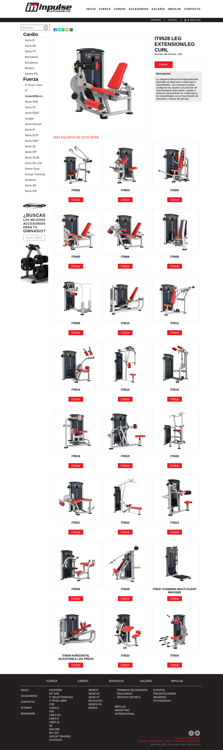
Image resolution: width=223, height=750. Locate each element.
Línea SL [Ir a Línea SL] (54, 722)
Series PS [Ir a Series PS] (31, 73)
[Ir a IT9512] (175, 298)
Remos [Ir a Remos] (29, 68)
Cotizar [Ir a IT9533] (125, 665)
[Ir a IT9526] (77, 564)
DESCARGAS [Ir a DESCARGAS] (124, 693)
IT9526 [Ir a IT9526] (76, 589)
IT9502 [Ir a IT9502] (76, 190)
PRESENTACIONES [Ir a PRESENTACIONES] (164, 693)
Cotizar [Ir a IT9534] (174, 665)
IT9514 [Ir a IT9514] (76, 389)
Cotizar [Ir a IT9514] (75, 399)
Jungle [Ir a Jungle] (29, 118)
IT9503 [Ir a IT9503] (125, 190)
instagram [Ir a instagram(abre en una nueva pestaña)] (185, 20)
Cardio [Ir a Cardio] (30, 34)
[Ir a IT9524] (175, 497)
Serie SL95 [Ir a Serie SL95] (32, 157)
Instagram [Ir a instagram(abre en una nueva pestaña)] (197, 733)
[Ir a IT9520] (175, 431)
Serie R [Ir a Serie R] (30, 40)
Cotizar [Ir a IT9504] (174, 199)
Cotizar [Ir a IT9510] (125, 332)
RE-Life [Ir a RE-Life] (54, 733)
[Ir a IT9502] (77, 165)
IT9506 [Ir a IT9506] (125, 256)
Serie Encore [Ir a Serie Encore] (33, 124)
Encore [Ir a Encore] (54, 729)
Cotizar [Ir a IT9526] (75, 598)
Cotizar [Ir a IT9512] (174, 332)
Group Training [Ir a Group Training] (35, 174)
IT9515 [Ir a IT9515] (125, 389)
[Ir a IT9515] (126, 364)
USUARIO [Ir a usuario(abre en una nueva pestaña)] (156, 19)
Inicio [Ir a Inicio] (24, 690)
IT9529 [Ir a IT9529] (125, 589)
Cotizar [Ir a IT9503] (125, 199)
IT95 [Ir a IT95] (51, 704)
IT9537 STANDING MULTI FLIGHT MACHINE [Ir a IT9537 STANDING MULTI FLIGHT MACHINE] (174, 589)
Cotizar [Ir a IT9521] (75, 532)
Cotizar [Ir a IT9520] (174, 465)
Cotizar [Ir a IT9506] (125, 266)
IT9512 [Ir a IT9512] (174, 323)
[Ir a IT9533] (126, 630)
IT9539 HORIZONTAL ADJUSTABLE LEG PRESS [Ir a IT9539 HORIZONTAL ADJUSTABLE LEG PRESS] (76, 656)
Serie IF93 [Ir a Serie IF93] (31, 101)
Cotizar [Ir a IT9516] (174, 399)
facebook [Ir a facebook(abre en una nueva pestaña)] (188, 20)
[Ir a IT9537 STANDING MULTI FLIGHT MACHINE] (175, 564)
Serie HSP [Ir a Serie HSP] (31, 140)
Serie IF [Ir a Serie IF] (30, 129)
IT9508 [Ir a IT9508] (174, 256)
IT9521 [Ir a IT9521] (76, 522)
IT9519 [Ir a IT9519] (125, 456)
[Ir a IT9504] (175, 165)
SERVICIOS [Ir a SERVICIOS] (116, 681)
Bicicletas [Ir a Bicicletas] (31, 57)
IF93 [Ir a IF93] (51, 711)
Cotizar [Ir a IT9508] (174, 266)
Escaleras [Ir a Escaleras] (31, 62)
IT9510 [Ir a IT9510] (125, 323)
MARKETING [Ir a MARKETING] (122, 710)
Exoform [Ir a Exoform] (55, 690)
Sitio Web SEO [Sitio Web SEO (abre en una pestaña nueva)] (159, 744)
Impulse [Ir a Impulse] (174, 9)
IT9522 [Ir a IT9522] (125, 522)
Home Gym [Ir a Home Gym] (32, 168)
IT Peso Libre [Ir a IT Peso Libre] (33, 85)
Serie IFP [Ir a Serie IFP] (31, 152)
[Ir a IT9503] (126, 165)
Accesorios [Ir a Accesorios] (139, 9)
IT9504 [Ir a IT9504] (174, 190)
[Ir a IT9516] (175, 364)
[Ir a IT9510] (126, 298)
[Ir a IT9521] (77, 497)
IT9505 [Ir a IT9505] (76, 256)
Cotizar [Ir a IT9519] (125, 465)
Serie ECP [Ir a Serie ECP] (31, 135)
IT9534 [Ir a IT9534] (174, 655)
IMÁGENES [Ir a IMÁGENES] (159, 697)
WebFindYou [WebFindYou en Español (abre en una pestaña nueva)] (193, 744)
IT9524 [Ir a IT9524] (174, 522)
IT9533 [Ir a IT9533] (125, 655)
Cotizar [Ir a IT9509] (75, 332)
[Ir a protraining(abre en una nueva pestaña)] (34, 242)
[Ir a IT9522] (126, 497)
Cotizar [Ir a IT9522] (125, 532)
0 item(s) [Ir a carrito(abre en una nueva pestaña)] (172, 19)
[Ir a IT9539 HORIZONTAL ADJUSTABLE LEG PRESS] (77, 630)
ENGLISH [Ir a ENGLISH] (195, 20)
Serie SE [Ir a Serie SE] (30, 185)
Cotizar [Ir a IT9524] (174, 532)
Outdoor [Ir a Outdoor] (30, 179)
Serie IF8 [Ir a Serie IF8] (31, 191)
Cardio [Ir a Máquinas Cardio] (120, 9)
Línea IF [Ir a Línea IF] (54, 718)
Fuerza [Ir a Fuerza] (105, 9)
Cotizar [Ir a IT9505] (75, 266)
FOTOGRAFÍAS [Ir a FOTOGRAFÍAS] (162, 700)
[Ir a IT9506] (126, 231)
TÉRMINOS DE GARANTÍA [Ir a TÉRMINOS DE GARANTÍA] (132, 690)
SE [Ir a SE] (50, 725)
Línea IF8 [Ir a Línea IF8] (55, 715)
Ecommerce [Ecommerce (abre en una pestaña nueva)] (174, 744)
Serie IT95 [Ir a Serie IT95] (31, 96)
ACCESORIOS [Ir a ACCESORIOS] (29, 696)
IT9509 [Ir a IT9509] (76, 323)
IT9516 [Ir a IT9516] (174, 389)
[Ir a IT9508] (175, 231)
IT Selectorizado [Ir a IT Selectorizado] (34, 91)
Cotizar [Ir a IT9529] (125, 598)
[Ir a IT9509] (77, 298)
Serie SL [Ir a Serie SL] (30, 146)
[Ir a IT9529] (126, 564)
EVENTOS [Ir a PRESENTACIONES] (159, 690)
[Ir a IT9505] (77, 231)
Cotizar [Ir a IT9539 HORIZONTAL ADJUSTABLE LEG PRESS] (75, 665)
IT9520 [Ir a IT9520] (174, 456)
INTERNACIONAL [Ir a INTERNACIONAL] (125, 713)
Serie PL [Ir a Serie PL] (30, 107)
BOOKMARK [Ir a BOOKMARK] (28, 713)
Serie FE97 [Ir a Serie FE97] (32, 113)
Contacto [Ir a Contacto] (192, 9)
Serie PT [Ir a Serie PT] (30, 51)
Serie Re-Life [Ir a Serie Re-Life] (33, 163)
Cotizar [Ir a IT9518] (75, 465)
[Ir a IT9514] (77, 364)
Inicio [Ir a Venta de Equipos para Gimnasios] (91, 9)
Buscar (181, 20)
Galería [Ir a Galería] (158, 9)
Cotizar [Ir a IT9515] (125, 399)
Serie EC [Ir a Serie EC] (30, 45)
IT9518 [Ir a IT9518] (76, 456)
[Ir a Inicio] (48, 12)
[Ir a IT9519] (126, 431)
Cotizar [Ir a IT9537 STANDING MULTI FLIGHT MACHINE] (174, 598)
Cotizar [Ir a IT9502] (75, 199)
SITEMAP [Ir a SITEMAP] (26, 707)
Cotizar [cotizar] (163, 64)
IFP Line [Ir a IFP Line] (54, 693)
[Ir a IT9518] (77, 431)
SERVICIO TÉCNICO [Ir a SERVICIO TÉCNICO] (128, 697)
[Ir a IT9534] (175, 630)
